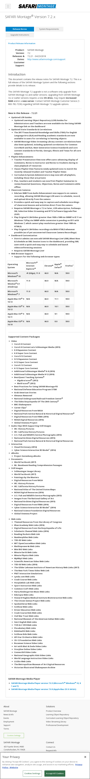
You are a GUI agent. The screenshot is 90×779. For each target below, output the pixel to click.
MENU (7, 8)
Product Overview (53, 711)
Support (7, 725)
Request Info (51, 750)
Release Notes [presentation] (20, 29)
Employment (9, 721)
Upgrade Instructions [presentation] (20, 34)
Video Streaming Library (56, 721)
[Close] (85, 758)
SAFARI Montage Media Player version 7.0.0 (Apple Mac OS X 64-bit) (43, 689)
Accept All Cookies (55, 774)
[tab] (20, 29)
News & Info (9, 714)
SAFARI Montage (10, 711)
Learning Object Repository (57, 714)
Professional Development (57, 725)
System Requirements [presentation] (49, 29)
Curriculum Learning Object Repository (62, 718)
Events (6, 718)
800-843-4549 (9, 752)
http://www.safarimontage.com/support (46, 59)
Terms (6, 729)
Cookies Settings (13, 735)
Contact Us (50, 747)
